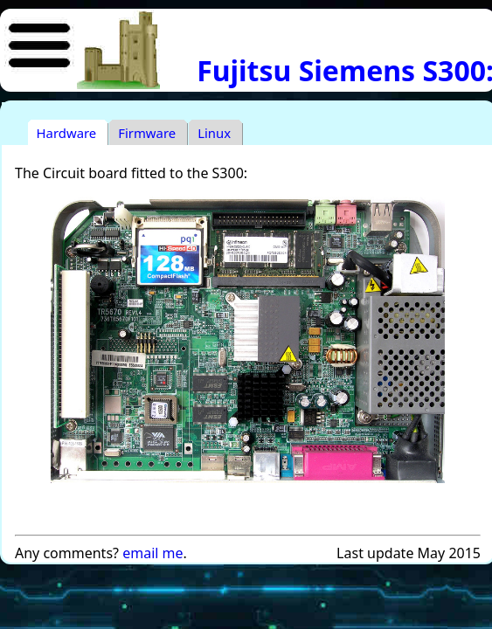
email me (152, 553)
